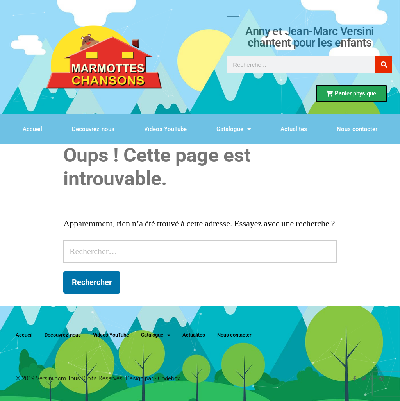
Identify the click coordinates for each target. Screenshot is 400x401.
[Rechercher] (383, 64)
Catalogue (233, 129)
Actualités (293, 128)
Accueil (32, 128)
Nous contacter (357, 128)
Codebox (169, 378)
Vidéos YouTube (165, 128)
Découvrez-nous (93, 128)
